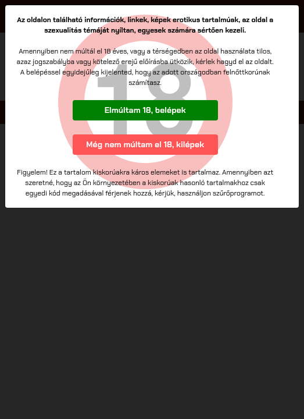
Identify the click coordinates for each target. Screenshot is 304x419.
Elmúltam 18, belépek (145, 110)
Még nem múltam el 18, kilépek (145, 144)
